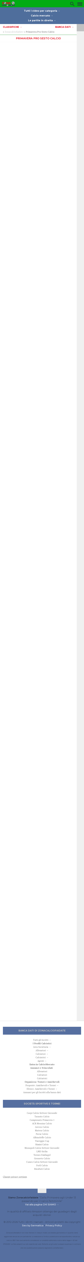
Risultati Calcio (42, 1168)
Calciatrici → (42, 1057)
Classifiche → (12, 27)
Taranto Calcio (42, 1116)
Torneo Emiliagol (42, 1154)
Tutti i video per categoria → (42, 10)
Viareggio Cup (42, 1140)
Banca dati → (64, 27)
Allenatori (42, 1071)
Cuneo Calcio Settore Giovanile (42, 1161)
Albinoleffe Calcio (42, 1137)
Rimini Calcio (42, 1144)
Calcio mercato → (42, 15)
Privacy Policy (54, 1225)
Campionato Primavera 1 (42, 1119)
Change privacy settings (15, 1176)
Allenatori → (42, 1050)
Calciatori (42, 1074)
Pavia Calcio (42, 1133)
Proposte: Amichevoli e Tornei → (42, 1085)
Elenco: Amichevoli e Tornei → (42, 1088)
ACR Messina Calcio (42, 1123)
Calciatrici (42, 1078)
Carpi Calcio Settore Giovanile (42, 1112)
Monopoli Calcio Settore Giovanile (42, 1147)
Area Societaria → (42, 1046)
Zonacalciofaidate (14, 31)
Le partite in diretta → (42, 20)
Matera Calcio (42, 1130)
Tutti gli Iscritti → (42, 1039)
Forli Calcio (42, 1165)
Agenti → (42, 1060)
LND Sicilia (42, 1151)
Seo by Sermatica (33, 1225)
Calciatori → (42, 1053)
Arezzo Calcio (42, 1126)
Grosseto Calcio (42, 1158)
